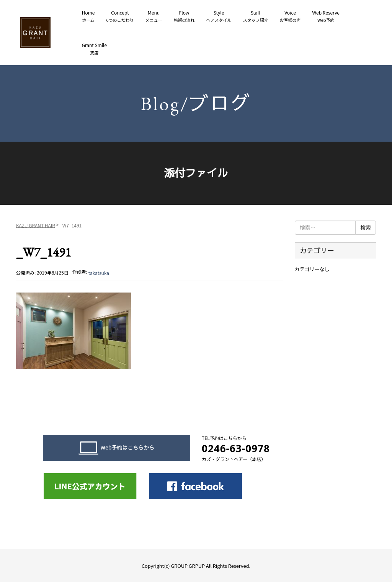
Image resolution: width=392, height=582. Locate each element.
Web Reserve (326, 16)
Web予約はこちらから (116, 448)
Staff (255, 16)
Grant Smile (94, 49)
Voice (290, 16)
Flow (184, 16)
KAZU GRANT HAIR (35, 225)
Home (88, 16)
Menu (153, 16)
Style (219, 16)
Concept (120, 16)
